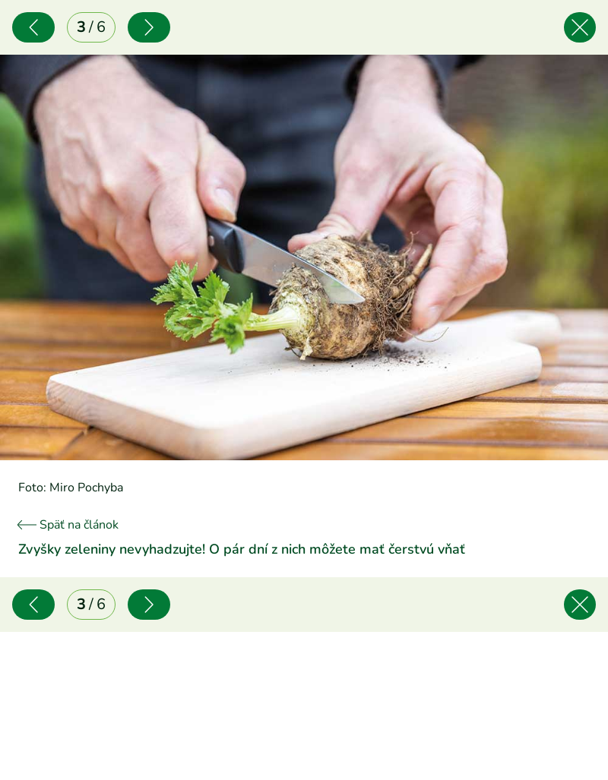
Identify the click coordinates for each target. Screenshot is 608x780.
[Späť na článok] (580, 27)
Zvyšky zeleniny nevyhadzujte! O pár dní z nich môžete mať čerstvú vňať (241, 549)
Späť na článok (68, 524)
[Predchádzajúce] (33, 27)
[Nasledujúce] (149, 27)
